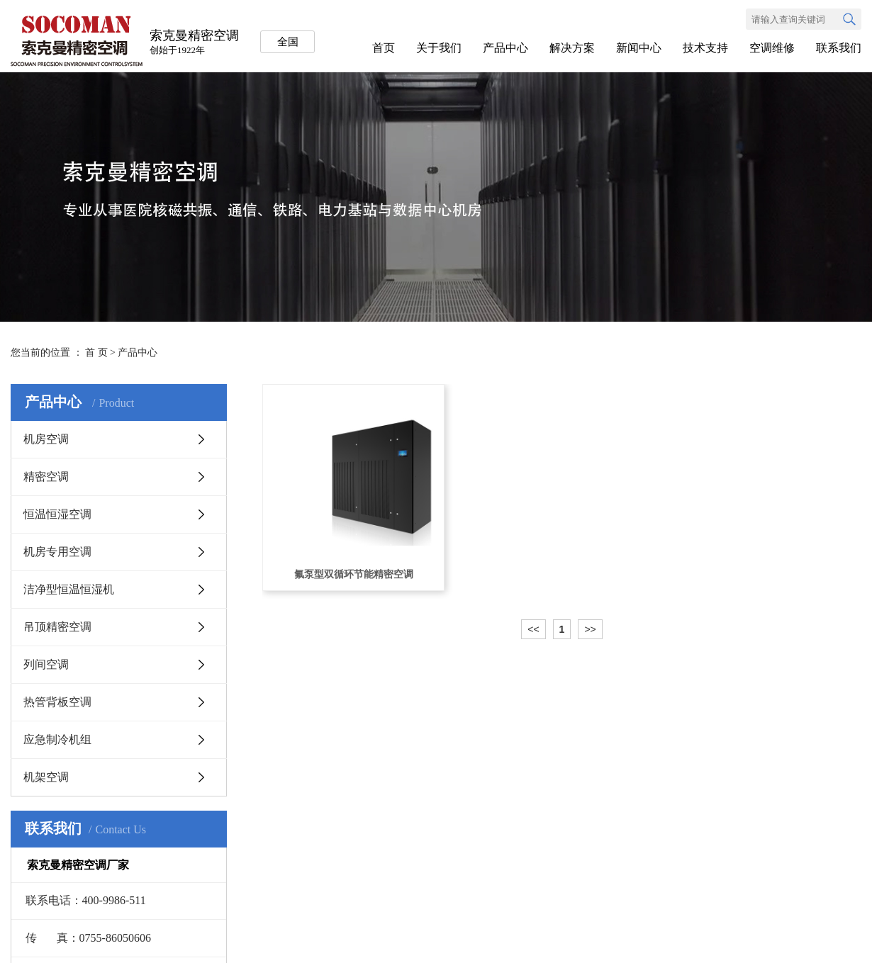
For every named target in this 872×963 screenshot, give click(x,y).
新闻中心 (638, 48)
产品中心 (505, 48)
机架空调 (46, 777)
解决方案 (572, 48)
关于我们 (439, 48)
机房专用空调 (57, 552)
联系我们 (838, 48)
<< (533, 629)
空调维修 (772, 48)
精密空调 (46, 477)
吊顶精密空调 (57, 627)
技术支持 (705, 48)
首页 (383, 48)
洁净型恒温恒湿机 (68, 589)
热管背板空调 (57, 702)
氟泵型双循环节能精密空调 (353, 574)
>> (590, 629)
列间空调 (46, 664)
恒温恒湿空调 (57, 514)
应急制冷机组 (57, 739)
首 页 (96, 352)
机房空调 (46, 439)
